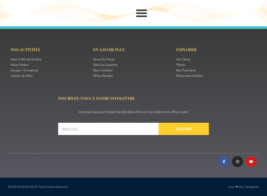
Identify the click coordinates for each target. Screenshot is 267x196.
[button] (141, 13)
